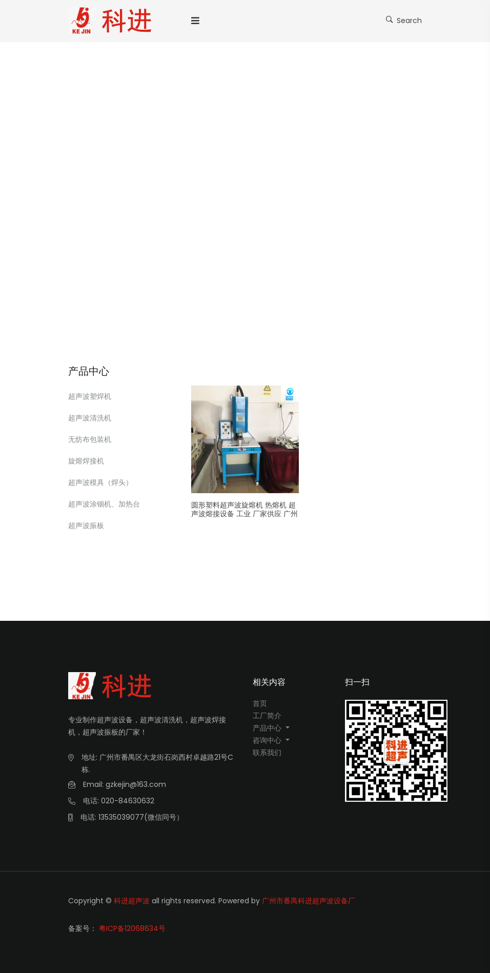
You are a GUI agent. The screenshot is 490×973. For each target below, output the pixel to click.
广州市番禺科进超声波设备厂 (308, 901)
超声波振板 (86, 525)
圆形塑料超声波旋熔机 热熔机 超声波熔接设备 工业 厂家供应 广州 (244, 509)
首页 (260, 703)
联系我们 (267, 752)
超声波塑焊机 (89, 396)
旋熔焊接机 (86, 461)
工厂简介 (267, 716)
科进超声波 (132, 901)
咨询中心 (268, 740)
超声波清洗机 (89, 418)
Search (404, 19)
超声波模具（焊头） (100, 482)
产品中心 (268, 728)
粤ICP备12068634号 (132, 928)
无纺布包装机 (89, 439)
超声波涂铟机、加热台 (104, 504)
